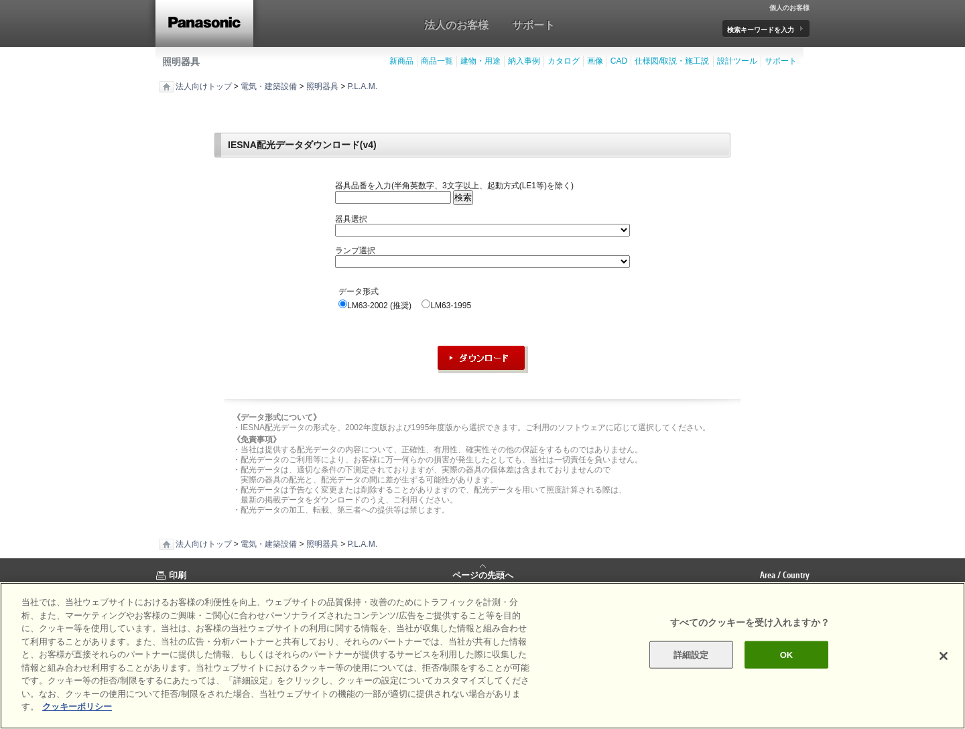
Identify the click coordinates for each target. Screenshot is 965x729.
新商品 (401, 61)
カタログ (564, 61)
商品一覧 (437, 61)
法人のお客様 (456, 25)
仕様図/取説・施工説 (672, 61)
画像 (595, 61)
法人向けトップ (204, 86)
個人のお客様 (789, 8)
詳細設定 (691, 654)
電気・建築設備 (269, 86)
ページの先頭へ (482, 574)
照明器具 (181, 61)
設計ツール (737, 61)
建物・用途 (480, 61)
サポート (533, 25)
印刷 (177, 575)
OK (786, 654)
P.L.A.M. (362, 86)
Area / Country (785, 575)
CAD (618, 61)
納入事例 (524, 61)
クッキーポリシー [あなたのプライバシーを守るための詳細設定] (77, 707)
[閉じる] (943, 656)
